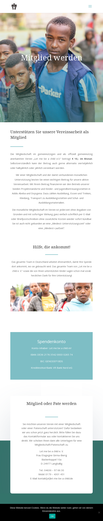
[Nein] (99, 512)
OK (52, 516)
